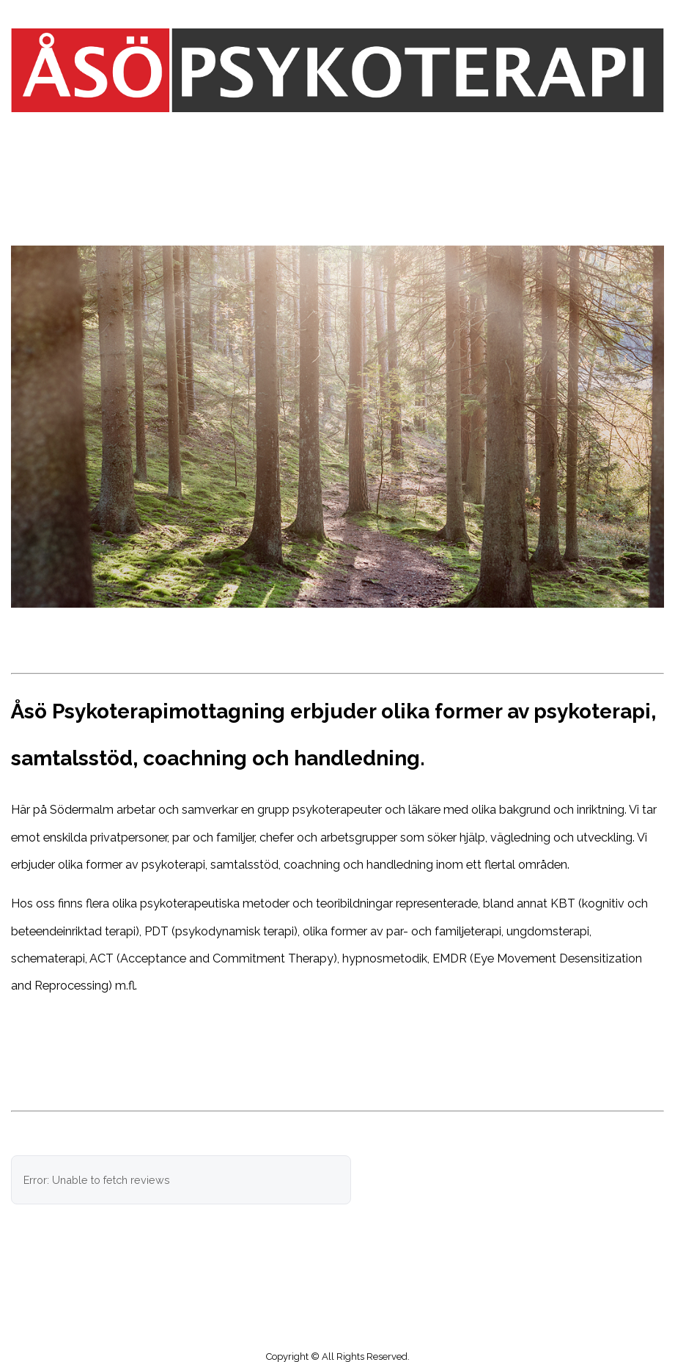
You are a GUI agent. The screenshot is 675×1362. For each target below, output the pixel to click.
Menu (338, 135)
